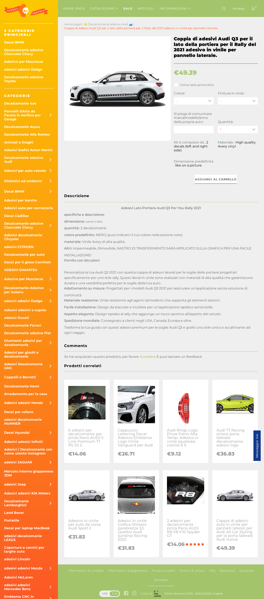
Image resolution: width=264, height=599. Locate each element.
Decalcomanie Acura (22, 127)
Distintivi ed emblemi (23, 181)
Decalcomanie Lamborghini (16, 503)
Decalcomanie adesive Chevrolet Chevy (23, 52)
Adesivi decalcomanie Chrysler (23, 237)
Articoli (146, 8)
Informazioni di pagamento (128, 570)
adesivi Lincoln (17, 559)
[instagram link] (134, 593)
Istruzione (246, 570)
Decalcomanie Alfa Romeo (27, 134)
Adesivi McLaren (18, 577)
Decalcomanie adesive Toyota (23, 79)
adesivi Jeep (15, 484)
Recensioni (227, 570)
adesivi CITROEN (19, 247)
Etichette (161, 580)
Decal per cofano (18, 412)
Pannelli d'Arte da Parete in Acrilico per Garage (22, 115)
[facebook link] (126, 593)
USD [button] (105, 593)
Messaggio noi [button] (257, 446)
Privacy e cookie (163, 570)
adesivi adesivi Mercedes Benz (17, 587)
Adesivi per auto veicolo (25, 171)
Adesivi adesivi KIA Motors (27, 493)
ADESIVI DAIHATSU (20, 270)
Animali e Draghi (18, 142)
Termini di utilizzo (192, 570)
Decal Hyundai (17, 433)
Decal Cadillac (16, 216)
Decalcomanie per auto (24, 255)
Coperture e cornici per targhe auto (24, 549)
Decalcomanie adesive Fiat (27, 333)
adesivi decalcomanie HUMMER (23, 421)
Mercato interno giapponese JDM (28, 473)
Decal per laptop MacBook (27, 528)
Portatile (11, 520)
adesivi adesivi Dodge (23, 69)
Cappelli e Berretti (20, 377)
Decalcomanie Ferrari (22, 325)
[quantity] (238, 129)
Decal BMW (14, 42)
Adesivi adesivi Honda (23, 403)
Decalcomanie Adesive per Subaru (24, 290)
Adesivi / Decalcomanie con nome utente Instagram (28, 451)
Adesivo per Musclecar (23, 62)
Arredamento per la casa (25, 394)
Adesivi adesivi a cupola (25, 310)
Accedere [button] (148, 357)
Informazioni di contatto (86, 570)
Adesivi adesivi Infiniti (23, 442)
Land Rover (14, 513)
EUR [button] (115, 593)
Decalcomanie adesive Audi (23, 160)
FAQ (212, 570)
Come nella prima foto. (194, 85)
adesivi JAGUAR (18, 462)
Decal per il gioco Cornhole (27, 262)
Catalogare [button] (104, 8)
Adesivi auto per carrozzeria (28, 208)
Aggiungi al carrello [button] (215, 179)
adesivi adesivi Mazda (23, 568)
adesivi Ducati (16, 318)
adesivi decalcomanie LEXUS (23, 538)
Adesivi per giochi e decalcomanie (21, 354)
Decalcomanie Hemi (21, 386)
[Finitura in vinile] (238, 101)
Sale (128, 8)
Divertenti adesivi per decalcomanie (23, 343)
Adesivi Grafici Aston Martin (28, 150)
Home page (74, 8)
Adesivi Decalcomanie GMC (23, 366)
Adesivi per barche (20, 200)
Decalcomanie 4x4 (20, 103)
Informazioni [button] (175, 8)
